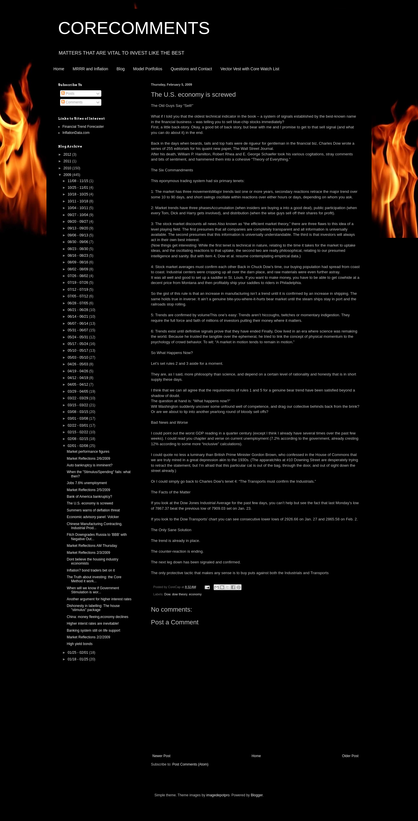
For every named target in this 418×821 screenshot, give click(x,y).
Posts (67, 93)
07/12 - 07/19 (78, 290)
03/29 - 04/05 (78, 391)
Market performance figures (88, 452)
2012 (68, 154)
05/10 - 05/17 (78, 350)
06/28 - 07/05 (78, 303)
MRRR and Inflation (90, 69)
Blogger (257, 795)
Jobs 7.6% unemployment (87, 483)
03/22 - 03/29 (78, 398)
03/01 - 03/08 (78, 418)
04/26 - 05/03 (78, 364)
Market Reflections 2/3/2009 (88, 553)
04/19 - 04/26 (78, 371)
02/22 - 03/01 (78, 425)
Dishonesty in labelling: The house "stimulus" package (93, 608)
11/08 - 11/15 (78, 181)
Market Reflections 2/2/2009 (88, 637)
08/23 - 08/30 (78, 249)
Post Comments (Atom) (190, 764)
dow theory (179, 594)
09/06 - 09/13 (78, 235)
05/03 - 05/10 (78, 357)
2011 (68, 161)
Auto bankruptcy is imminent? (89, 465)
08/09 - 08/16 (78, 262)
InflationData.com (75, 133)
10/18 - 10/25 (78, 194)
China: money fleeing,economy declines (97, 617)
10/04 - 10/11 (78, 208)
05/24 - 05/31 (78, 337)
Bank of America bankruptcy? (89, 497)
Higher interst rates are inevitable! (93, 623)
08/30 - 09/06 (78, 242)
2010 (68, 168)
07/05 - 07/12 (78, 296)
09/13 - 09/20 (78, 228)
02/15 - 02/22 (78, 432)
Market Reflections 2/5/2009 (88, 490)
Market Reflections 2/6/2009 (88, 459)
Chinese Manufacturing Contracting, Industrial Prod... (94, 526)
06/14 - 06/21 (78, 317)
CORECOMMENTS (134, 28)
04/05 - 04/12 (78, 384)
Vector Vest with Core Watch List (249, 69)
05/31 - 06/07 (78, 330)
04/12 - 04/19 (78, 378)
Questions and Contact (191, 69)
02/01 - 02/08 (78, 446)
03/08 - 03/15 (78, 412)
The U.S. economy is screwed (90, 503)
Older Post (350, 756)
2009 (68, 175)
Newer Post (161, 756)
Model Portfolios (147, 69)
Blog (121, 69)
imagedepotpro (218, 795)
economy (195, 594)
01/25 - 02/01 (78, 653)
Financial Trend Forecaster (83, 127)
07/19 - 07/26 (78, 283)
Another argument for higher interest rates (99, 599)
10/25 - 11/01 (78, 188)
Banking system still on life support (93, 630)
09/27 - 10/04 (78, 215)
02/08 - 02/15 (78, 439)
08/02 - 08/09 (78, 269)
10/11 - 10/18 (78, 201)
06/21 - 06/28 (78, 310)
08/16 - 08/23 (78, 256)
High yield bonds (80, 644)
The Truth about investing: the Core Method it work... (94, 579)
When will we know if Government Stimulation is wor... (93, 590)
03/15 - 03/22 (78, 405)
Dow (167, 594)
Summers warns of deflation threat (93, 510)
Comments (71, 102)
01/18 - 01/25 (78, 659)
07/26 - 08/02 (78, 276)
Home (58, 69)
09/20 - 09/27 (78, 222)
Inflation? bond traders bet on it (91, 570)
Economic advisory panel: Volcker (93, 517)
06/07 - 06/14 (78, 323)
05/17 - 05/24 (78, 344)
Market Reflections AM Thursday (92, 546)
